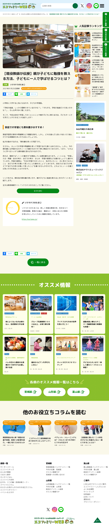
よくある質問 (89, 489)
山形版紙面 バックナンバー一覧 (58, 484)
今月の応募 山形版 (53, 486)
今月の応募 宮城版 (53, 469)
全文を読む (38, 191)
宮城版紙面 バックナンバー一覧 (58, 467)
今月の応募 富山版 (91, 469)
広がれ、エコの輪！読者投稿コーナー (14, 482)
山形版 (52, 392)
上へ (97, 521)
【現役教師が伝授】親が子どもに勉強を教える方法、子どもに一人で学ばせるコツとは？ (74, 14)
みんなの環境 (5, 472)
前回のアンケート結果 (54, 489)
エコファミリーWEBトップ (10, 14)
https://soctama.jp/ (29, 219)
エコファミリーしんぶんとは (95, 486)
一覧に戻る (40, 262)
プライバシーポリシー (92, 502)
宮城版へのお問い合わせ (55, 474)
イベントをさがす (7, 492)
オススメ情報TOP (52, 472)
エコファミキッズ (7, 469)
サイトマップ (89, 492)
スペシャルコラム (7, 485)
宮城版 (28, 392)
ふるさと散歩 (5, 474)
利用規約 (87, 494)
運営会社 (87, 499)
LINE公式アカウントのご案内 (95, 484)
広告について (89, 497)
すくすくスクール (7, 467)
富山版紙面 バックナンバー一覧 (96, 467)
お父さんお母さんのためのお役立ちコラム (33, 14)
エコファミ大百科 (7, 480)
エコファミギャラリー (8, 490)
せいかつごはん (6, 477)
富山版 (76, 392)
